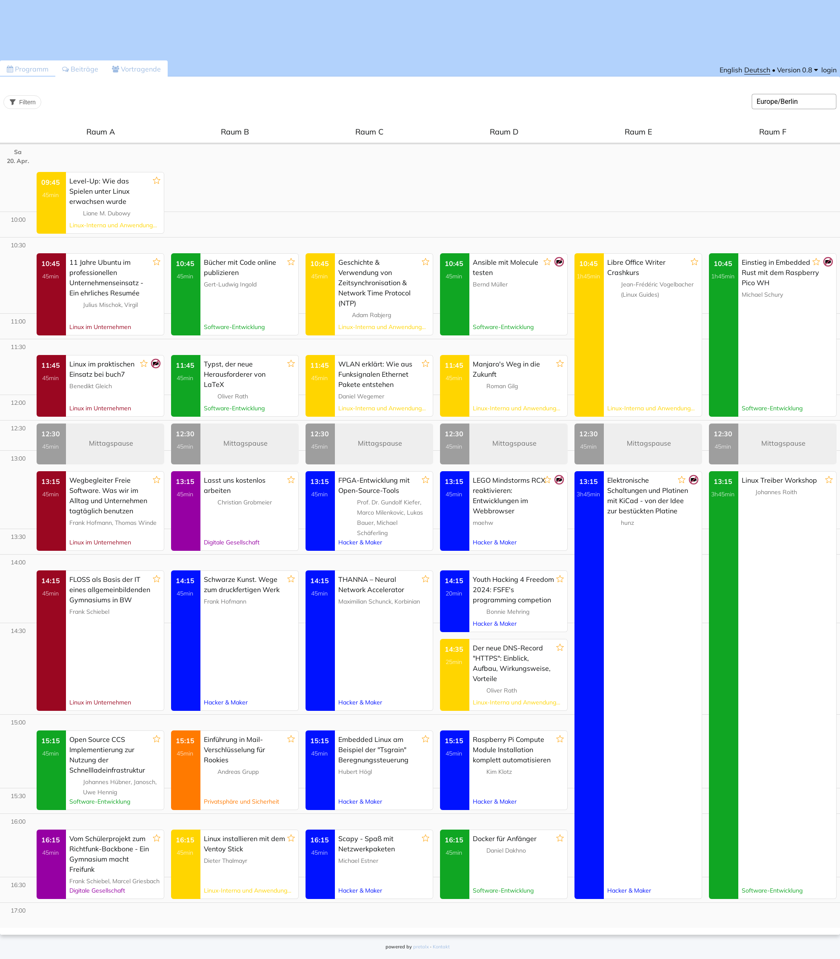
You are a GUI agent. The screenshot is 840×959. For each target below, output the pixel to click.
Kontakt (441, 947)
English (731, 70)
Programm (28, 69)
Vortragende (136, 69)
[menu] (797, 70)
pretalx (421, 947)
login (829, 70)
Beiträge (80, 69)
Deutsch (757, 70)
